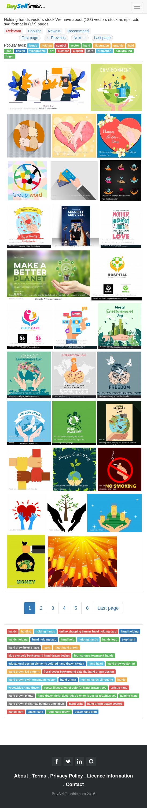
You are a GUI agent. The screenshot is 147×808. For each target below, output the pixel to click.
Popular (34, 31)
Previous (55, 38)
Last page (102, 38)
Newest (54, 31)
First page (29, 38)
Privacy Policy (66, 776)
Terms (39, 776)
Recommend (78, 31)
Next (80, 38)
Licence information (110, 776)
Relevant (13, 31)
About (21, 776)
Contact (75, 784)
